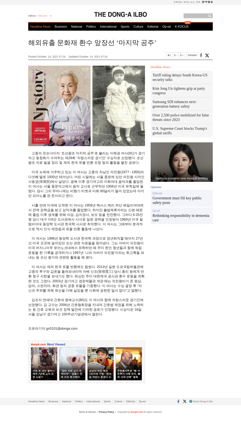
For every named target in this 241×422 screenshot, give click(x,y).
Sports (125, 26)
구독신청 (178, 2)
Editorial (152, 26)
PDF (198, 2)
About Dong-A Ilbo (201, 401)
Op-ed (166, 26)
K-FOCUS (181, 26)
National (76, 26)
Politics (91, 26)
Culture (138, 26)
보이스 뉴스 (189, 2)
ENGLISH (42, 16)
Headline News (40, 26)
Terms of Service (87, 412)
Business (61, 26)
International (108, 26)
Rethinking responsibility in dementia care (181, 217)
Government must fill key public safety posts (177, 200)
